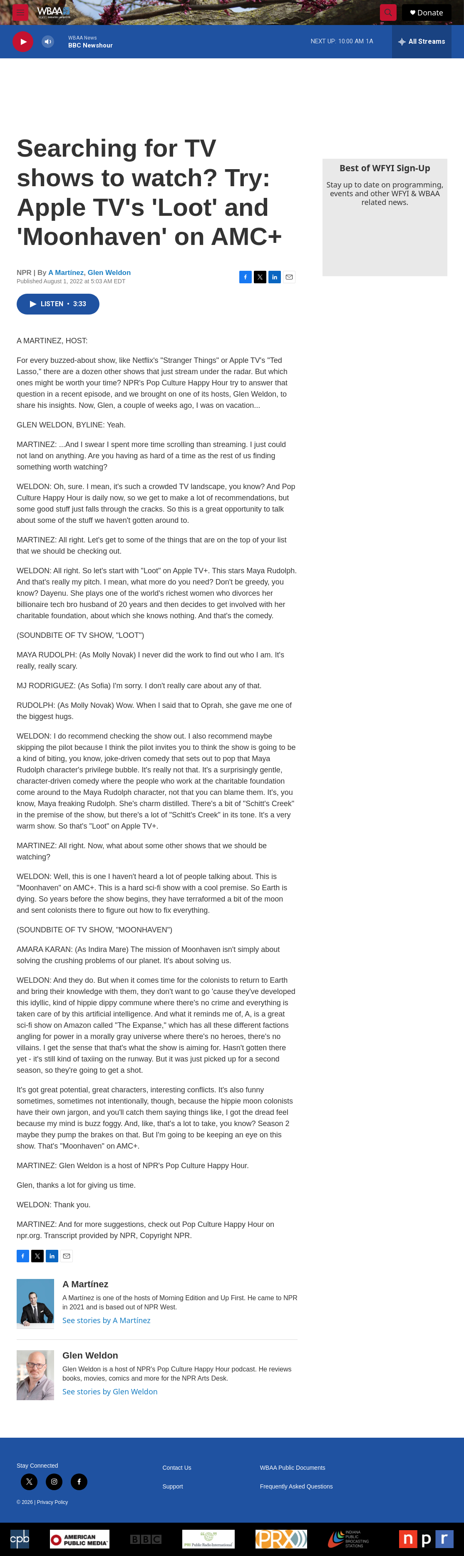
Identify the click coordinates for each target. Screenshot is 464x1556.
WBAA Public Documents (292, 1468)
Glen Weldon (109, 273)
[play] (23, 42)
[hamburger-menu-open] (20, 12)
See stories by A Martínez (106, 1320)
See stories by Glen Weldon (110, 1391)
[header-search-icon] (388, 12)
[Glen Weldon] (35, 1375)
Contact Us (177, 1468)
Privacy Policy (52, 1502)
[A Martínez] (35, 1304)
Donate (430, 12)
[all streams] (422, 41)
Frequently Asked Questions (296, 1487)
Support (173, 1487)
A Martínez (66, 273)
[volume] (48, 41)
